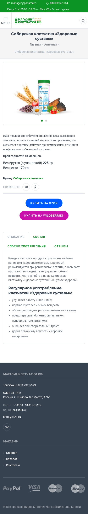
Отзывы (61, 246)
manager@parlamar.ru (22, 3)
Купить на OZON (44, 203)
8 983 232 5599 (26, 385)
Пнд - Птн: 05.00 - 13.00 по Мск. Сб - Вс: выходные (38, 9)
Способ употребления (26, 246)
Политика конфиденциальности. (59, 506)
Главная (11, 452)
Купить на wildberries (44, 215)
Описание (15, 236)
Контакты (13, 465)
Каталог (11, 459)
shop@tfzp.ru (12, 416)
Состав (39, 236)
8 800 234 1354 (57, 3)
